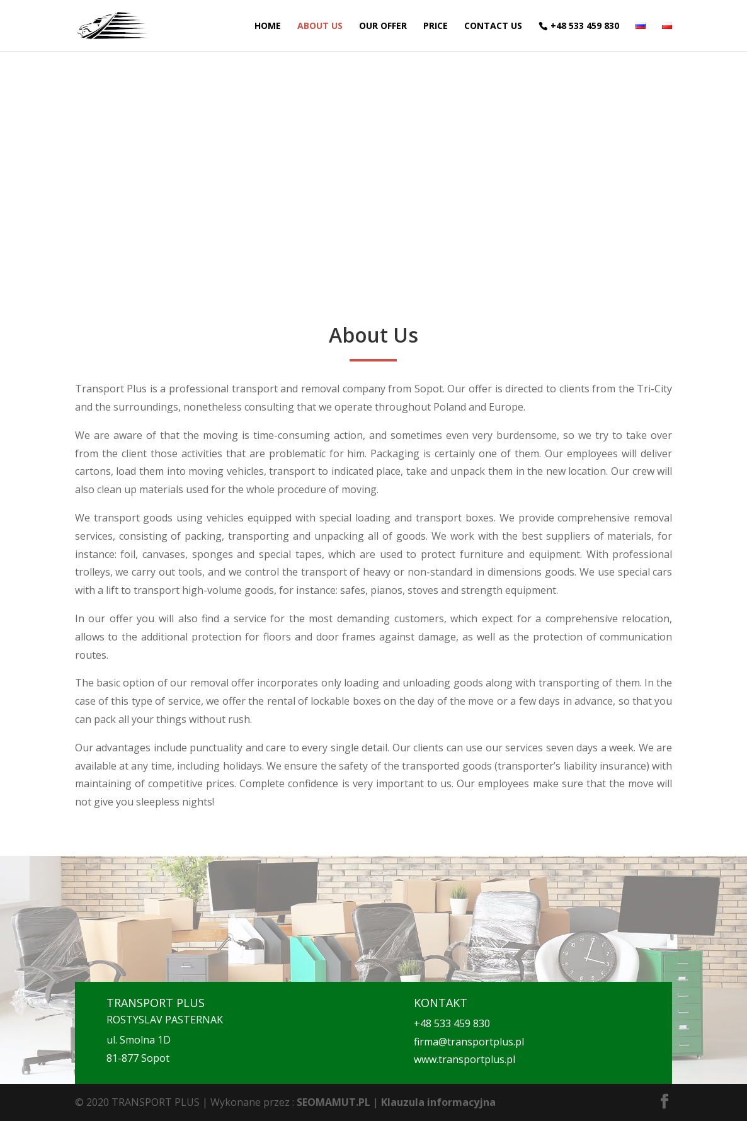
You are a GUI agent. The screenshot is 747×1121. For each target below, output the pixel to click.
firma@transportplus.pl (469, 1042)
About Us (320, 26)
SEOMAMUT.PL (333, 1102)
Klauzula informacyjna (438, 1102)
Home (267, 26)
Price (435, 26)
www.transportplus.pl (464, 1059)
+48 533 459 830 (584, 26)
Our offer (383, 26)
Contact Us (493, 26)
